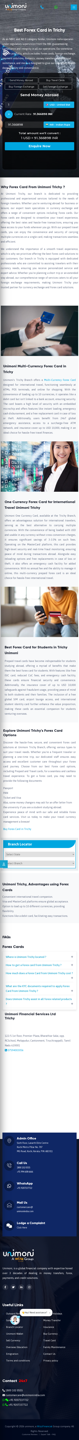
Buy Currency (50, 1333)
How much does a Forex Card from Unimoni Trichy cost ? (39, 973)
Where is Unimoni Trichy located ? (26, 957)
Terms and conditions (17, 1360)
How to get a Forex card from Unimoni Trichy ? (33, 965)
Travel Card (49, 1340)
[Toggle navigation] (74, 7)
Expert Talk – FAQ (48, 1434)
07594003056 (16, 1050)
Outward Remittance (17, 1313)
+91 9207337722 (24, 1188)
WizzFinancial (44, 1426)
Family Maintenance (54, 1347)
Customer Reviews (29, 1434)
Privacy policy (50, 1360)
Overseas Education (16, 1347)
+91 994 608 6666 (25, 1171)
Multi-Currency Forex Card (60, 379)
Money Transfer (52, 1320)
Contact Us (49, 1353)
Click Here (22, 1227)
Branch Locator (14, 1327)
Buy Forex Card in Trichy (17, 829)
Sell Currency (12, 1340)
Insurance (48, 1327)
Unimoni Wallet (14, 1333)
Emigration (11, 1353)
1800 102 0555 (23, 1167)
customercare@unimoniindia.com (23, 1395)
